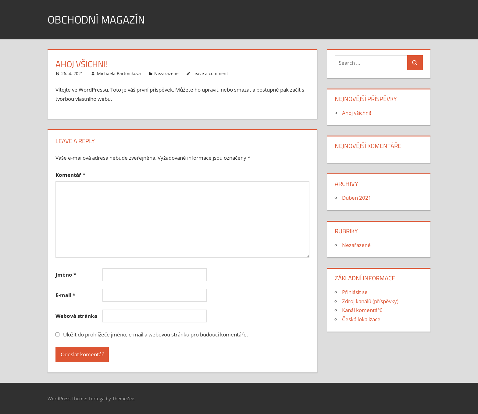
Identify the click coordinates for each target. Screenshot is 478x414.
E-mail (65, 295)
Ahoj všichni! (356, 112)
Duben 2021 (356, 197)
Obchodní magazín (97, 19)
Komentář (70, 174)
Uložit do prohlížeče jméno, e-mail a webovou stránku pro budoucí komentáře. (155, 334)
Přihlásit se (355, 292)
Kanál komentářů (362, 310)
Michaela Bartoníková (119, 73)
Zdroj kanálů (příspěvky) (370, 301)
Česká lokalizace (361, 319)
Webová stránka (76, 315)
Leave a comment (210, 73)
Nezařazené (166, 73)
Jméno (65, 274)
